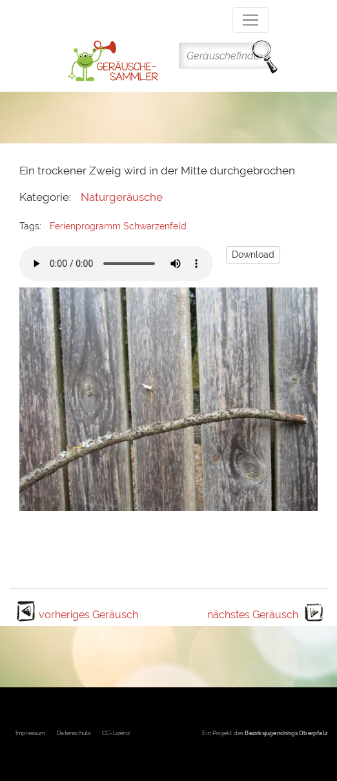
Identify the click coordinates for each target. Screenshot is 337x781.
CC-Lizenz (116, 733)
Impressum (30, 733)
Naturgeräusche (122, 197)
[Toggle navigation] (250, 20)
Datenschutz (73, 733)
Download (253, 254)
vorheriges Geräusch (88, 615)
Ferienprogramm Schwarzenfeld (118, 226)
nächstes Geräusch (252, 615)
